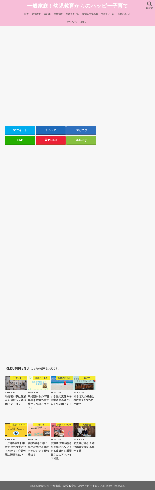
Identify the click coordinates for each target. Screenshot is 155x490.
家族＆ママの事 (90, 13)
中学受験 (58, 13)
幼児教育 (36, 13)
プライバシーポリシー (77, 22)
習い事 (47, 13)
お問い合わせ (124, 13)
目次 (26, 13)
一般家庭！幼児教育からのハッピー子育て (77, 5)
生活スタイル (72, 13)
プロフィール (107, 13)
